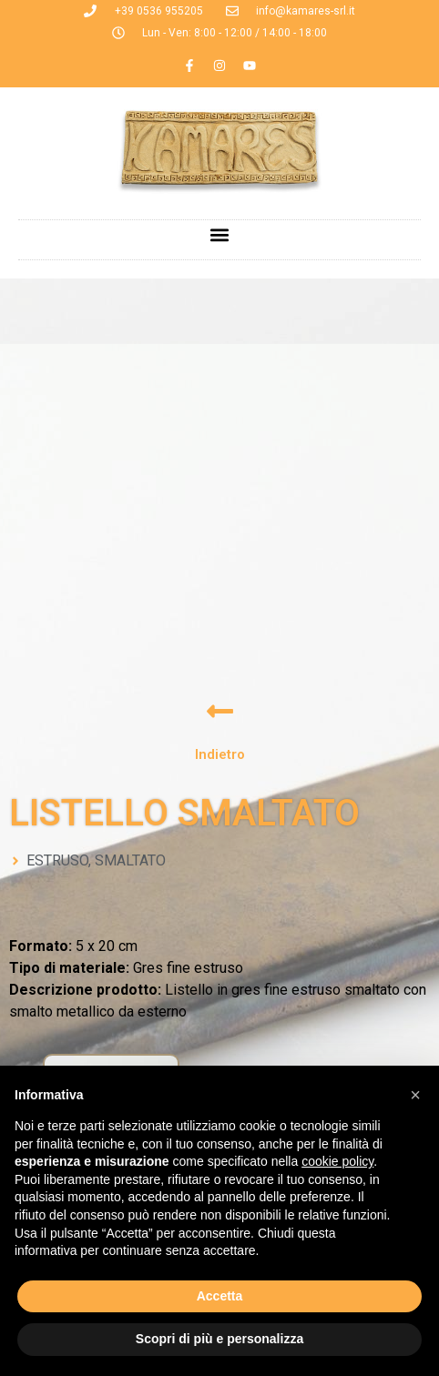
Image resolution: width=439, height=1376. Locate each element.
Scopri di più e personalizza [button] (219, 1338)
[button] (220, 235)
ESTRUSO (57, 860)
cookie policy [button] (337, 1161)
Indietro (220, 754)
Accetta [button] (220, 1296)
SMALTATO (130, 860)
